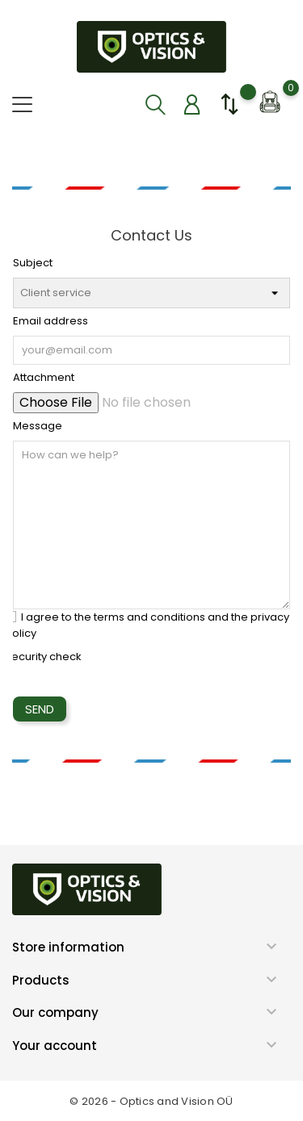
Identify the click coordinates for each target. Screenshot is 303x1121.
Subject (33, 262)
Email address (50, 320)
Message (37, 425)
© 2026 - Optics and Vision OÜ (151, 1101)
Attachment (43, 377)
